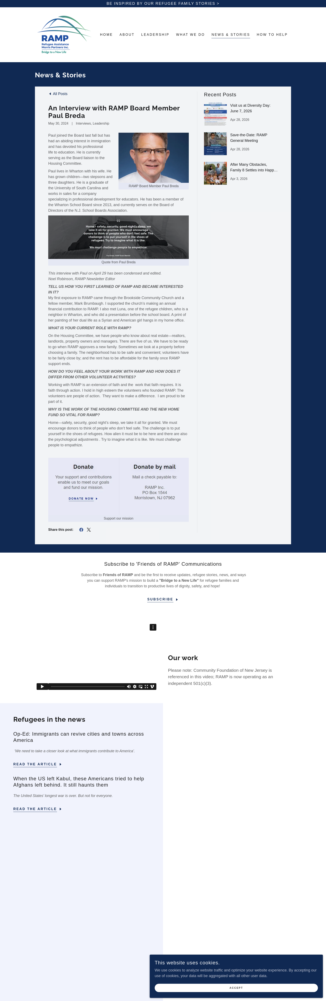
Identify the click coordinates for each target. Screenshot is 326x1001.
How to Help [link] (272, 34)
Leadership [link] (155, 34)
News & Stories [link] (230, 34)
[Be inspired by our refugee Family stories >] (163, 3)
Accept (279, 986)
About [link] (127, 34)
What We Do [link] (190, 34)
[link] (64, 34)
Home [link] (106, 34)
